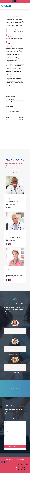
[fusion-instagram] (10, 207)
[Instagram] (6, 462)
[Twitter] (4, 462)
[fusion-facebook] (6, 207)
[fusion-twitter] (8, 207)
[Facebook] (2, 462)
